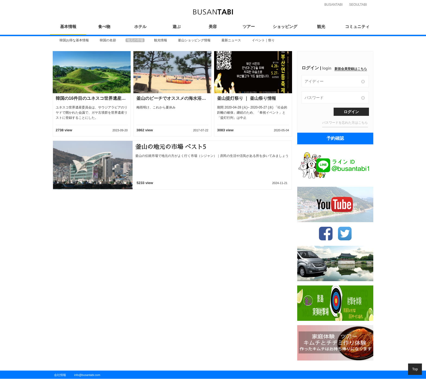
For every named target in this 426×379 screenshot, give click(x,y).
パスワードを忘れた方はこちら (345, 123)
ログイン (351, 112)
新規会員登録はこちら (350, 69)
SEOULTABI (358, 5)
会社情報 (60, 375)
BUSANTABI (333, 5)
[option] (74, 40)
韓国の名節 (108, 40)
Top (415, 369)
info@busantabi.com (87, 375)
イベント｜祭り (263, 40)
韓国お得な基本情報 (74, 40)
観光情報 (160, 40)
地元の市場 (135, 40)
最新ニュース (231, 40)
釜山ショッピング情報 (194, 40)
